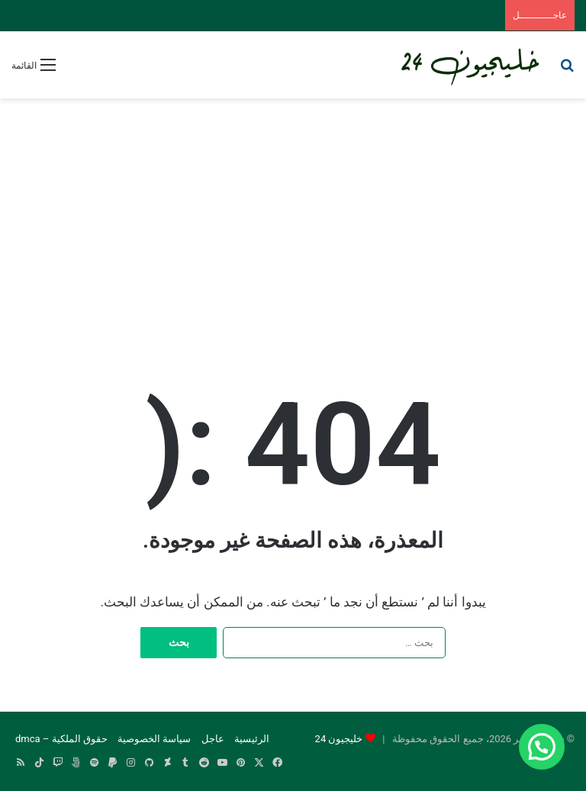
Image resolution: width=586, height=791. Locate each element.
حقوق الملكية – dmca (61, 738)
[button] (542, 747)
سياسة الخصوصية (154, 738)
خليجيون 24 (339, 738)
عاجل (212, 738)
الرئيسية (251, 738)
